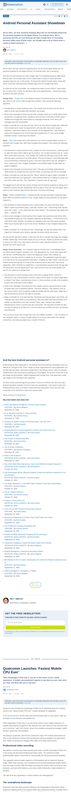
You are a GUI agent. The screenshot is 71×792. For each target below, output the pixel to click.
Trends (6, 9)
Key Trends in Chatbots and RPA (16, 439)
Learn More (27, 63)
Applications (55, 9)
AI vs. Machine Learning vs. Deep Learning (20, 413)
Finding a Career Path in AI (14, 500)
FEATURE (8, 407)
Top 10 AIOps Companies (13, 447)
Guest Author (35, 433)
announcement (13, 716)
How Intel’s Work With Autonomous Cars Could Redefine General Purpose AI (32, 464)
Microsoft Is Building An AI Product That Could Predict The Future (28, 517)
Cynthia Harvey (22, 416)
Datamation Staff (10, 689)
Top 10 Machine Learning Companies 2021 (20, 526)
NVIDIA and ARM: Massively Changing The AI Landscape (25, 534)
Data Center (28, 9)
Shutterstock (21, 395)
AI (37, 9)
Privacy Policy (8, 633)
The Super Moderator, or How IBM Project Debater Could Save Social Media (32, 483)
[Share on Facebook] (59, 16)
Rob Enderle (21, 424)
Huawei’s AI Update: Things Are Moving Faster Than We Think (27, 422)
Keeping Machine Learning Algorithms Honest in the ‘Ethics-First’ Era (29, 430)
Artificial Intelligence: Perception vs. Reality (20, 571)
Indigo (35, 249)
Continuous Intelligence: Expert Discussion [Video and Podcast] (27, 543)
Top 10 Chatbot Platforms (13, 492)
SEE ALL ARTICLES (35, 585)
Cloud (43, 9)
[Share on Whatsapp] (67, 16)
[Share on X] (62, 16)
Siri (62, 69)
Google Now (19, 98)
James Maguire (22, 407)
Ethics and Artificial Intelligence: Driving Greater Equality (25, 405)
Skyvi (11, 140)
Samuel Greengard (23, 450)
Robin (24, 195)
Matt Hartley (9, 50)
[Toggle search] (67, 4)
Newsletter (57, 4)
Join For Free (35, 627)
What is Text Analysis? (12, 455)
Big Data (16, 9)
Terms (61, 631)
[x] (48, 5)
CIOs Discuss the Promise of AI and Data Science (22, 509)
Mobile (6, 16)
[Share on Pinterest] (64, 16)
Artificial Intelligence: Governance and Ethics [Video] (23, 551)
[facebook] (44, 5)
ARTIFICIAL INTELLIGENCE (15, 433)
